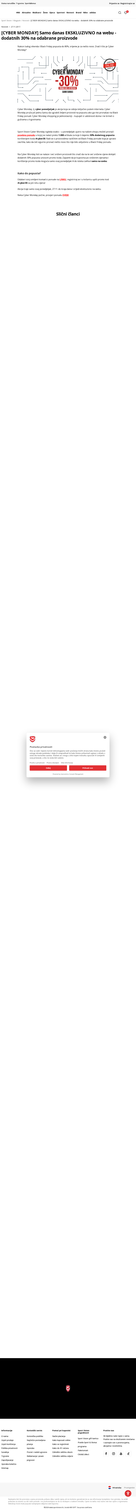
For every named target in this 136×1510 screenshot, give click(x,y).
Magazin (17, 20)
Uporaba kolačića (8, 1464)
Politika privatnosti (9, 1448)
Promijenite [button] (129, 1487)
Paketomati (83, 1450)
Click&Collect (83, 1454)
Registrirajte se (127, 3)
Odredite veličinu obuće (62, 1452)
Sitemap (4, 1468)
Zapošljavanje (7, 1460)
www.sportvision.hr (56, 1507)
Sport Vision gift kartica (88, 1438)
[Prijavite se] (125, 13)
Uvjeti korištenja (8, 1444)
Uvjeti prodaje (7, 1440)
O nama (4, 1436)
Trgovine (5, 1456)
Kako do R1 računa (60, 1448)
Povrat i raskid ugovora (37, 1452)
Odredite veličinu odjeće (62, 1456)
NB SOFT (73, 1507)
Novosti (25, 20)
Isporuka (30, 1448)
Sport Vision (6, 20)
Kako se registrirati (60, 1444)
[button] (120, 12)
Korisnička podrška (35, 1436)
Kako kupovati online (61, 1440)
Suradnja (5, 1452)
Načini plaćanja (58, 1436)
